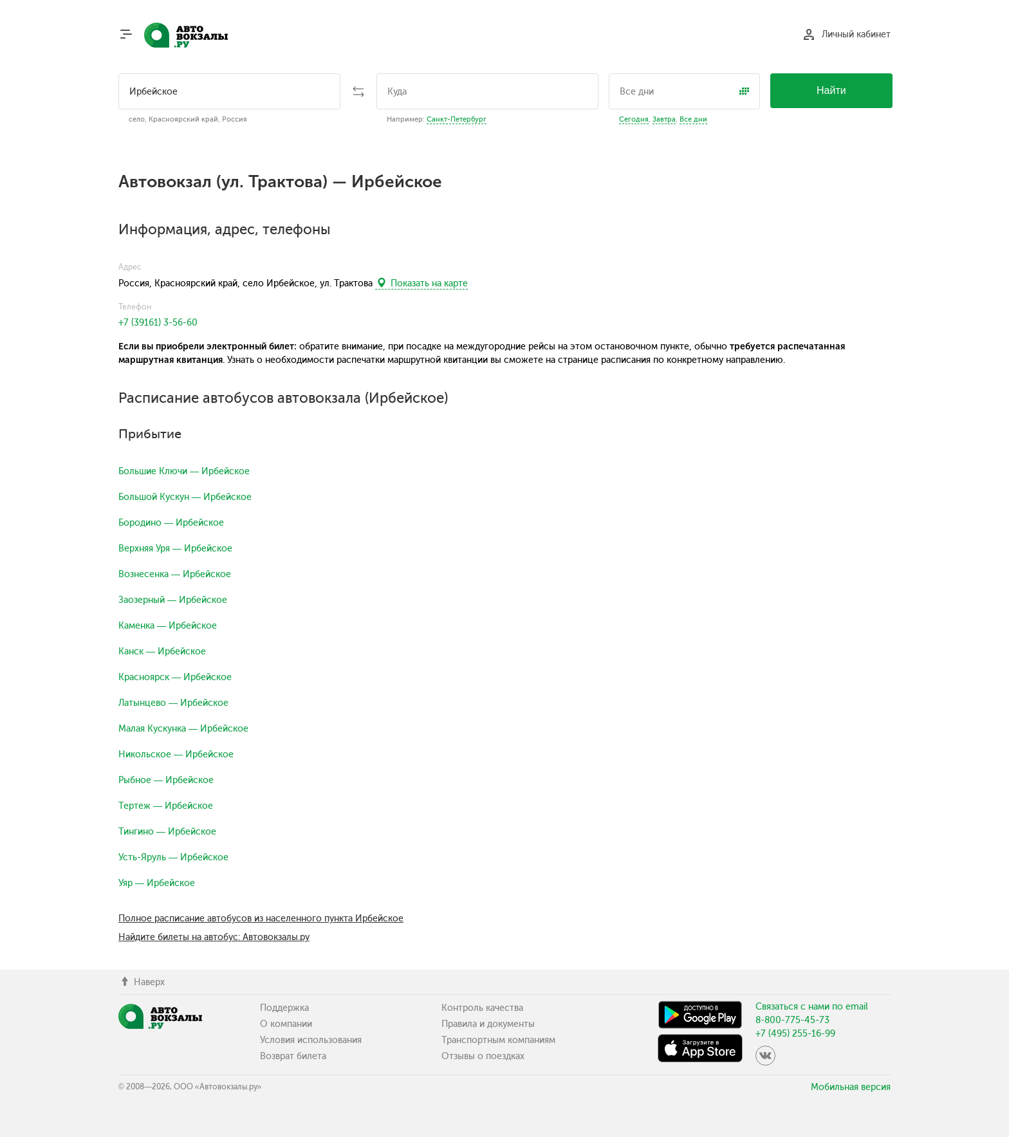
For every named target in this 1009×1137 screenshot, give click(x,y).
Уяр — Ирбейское (156, 883)
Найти (831, 90)
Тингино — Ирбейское (167, 831)
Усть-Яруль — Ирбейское (173, 857)
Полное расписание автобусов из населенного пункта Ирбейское (260, 918)
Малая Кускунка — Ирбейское (183, 728)
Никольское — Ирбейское (176, 754)
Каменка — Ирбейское (167, 625)
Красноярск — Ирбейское (175, 677)
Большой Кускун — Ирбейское (185, 497)
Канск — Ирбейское (162, 651)
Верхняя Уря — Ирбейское (175, 548)
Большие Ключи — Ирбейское (184, 471)
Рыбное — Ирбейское (166, 780)
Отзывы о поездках (482, 1056)
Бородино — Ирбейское (171, 522)
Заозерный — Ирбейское (172, 600)
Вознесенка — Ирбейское (174, 574)
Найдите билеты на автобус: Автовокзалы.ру (214, 937)
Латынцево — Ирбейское (173, 703)
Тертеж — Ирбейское (165, 805)
